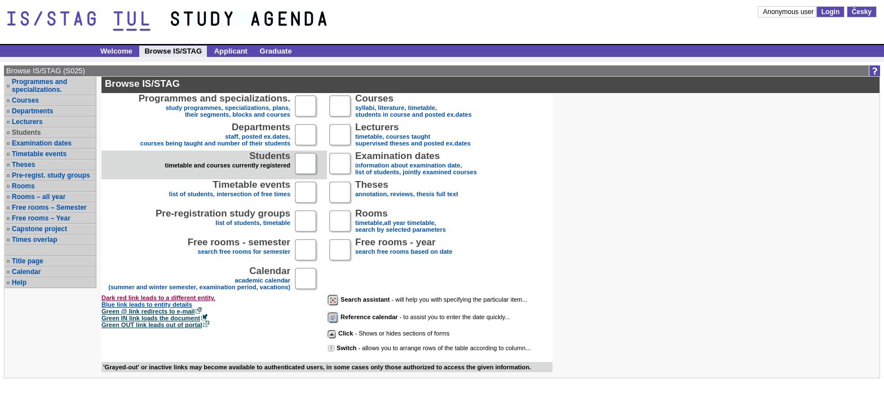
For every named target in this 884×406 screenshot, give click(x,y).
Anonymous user (789, 12)
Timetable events (39, 154)
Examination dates (42, 143)
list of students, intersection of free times (229, 193)
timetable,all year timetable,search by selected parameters (400, 222)
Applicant (230, 51)
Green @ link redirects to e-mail (148, 311)
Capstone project (39, 229)
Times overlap (34, 240)
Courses (25, 100)
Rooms (23, 186)
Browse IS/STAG (173, 51)
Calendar (26, 272)
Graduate (276, 51)
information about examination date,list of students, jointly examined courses (416, 164)
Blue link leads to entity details (146, 304)
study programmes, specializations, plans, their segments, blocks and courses (214, 107)
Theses (23, 165)
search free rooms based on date (403, 251)
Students (26, 132)
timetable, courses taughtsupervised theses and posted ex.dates (413, 136)
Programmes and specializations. (39, 86)
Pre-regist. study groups (51, 175)
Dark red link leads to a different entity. (158, 297)
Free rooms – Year (41, 218)
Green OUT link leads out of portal (151, 324)
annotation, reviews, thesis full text (406, 193)
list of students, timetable (223, 222)
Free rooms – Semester (49, 207)
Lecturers (27, 122)
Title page (27, 261)
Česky (862, 12)
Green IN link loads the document (150, 318)
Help (19, 282)
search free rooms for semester (239, 251)
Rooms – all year (38, 197)
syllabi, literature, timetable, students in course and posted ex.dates (413, 107)
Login (830, 12)
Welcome (116, 51)
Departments (32, 111)
